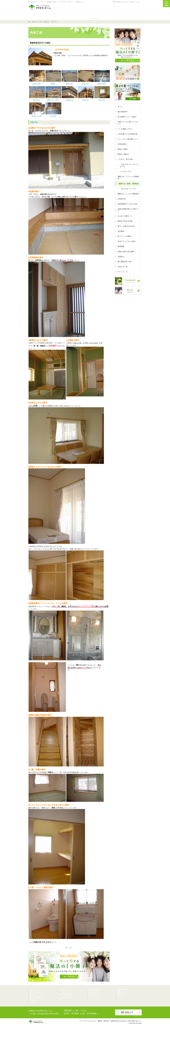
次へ (71, 947)
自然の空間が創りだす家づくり (128, 212)
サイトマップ (121, 273)
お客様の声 (120, 202)
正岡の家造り (121, 149)
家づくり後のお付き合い (125, 227)
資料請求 (137, 8)
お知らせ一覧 (121, 268)
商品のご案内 (121, 154)
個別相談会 (167, 425)
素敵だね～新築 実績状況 (127, 187)
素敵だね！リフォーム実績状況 (128, 182)
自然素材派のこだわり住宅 (126, 207)
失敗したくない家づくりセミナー (127, 128)
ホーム (118, 112)
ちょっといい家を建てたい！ (127, 144)
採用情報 (119, 247)
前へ (67, 947)
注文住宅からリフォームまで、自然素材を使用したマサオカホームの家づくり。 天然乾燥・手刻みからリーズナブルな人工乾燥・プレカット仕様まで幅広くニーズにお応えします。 (81, 2)
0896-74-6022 (104, 8)
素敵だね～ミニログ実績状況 (127, 197)
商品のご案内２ (122, 159)
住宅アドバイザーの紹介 (125, 242)
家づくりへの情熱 (123, 237)
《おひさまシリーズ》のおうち (129, 170)
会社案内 (119, 232)
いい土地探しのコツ (123, 134)
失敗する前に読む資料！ (125, 252)
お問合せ (119, 257)
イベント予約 (167, 406)
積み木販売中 (121, 117)
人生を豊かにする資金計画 (126, 139)
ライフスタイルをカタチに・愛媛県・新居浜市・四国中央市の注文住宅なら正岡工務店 (107, 1039)
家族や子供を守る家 (123, 222)
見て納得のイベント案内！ (126, 122)
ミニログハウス (124, 176)
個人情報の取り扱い (123, 263)
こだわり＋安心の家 (123, 164)
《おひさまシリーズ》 (127, 192)
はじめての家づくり (123, 217)
